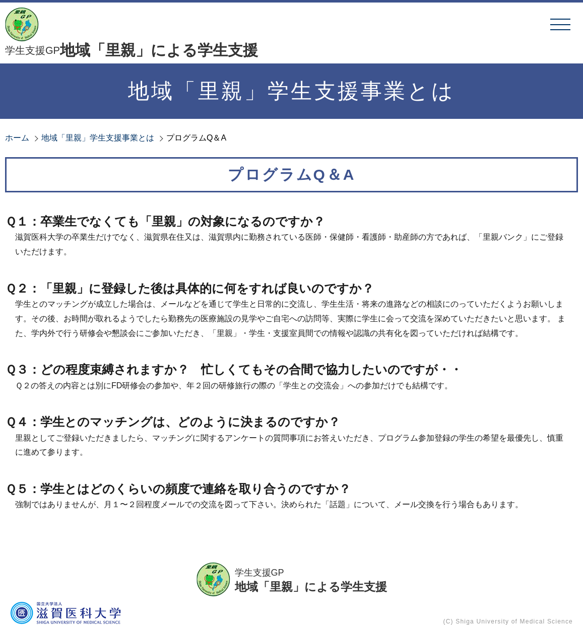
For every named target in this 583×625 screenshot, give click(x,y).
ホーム (17, 137)
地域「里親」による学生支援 (131, 50)
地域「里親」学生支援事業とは (97, 137)
